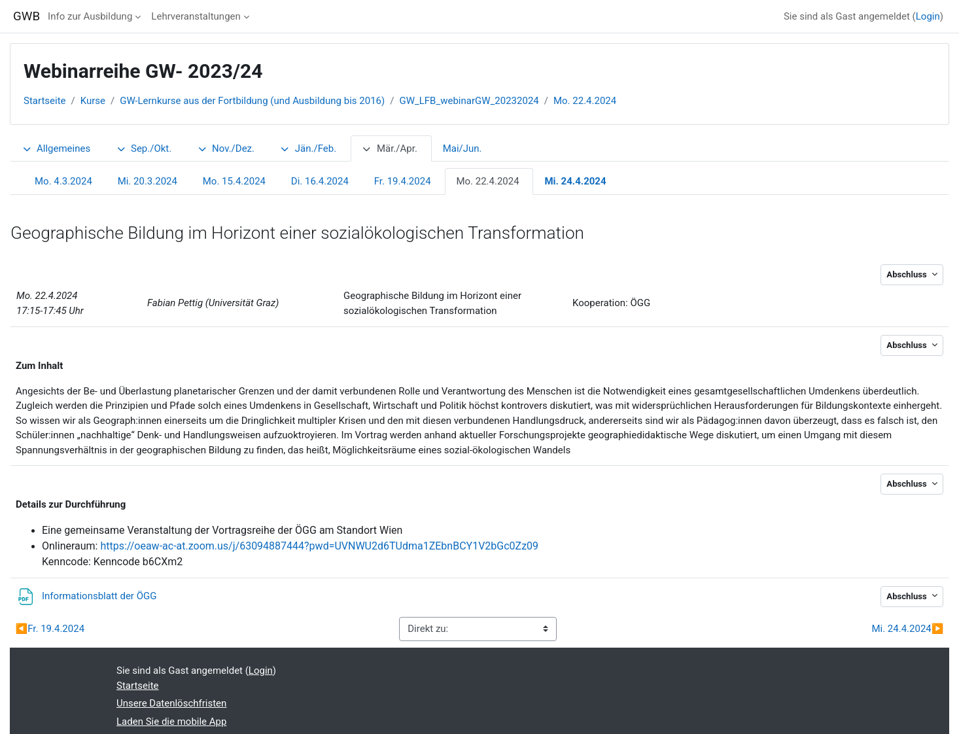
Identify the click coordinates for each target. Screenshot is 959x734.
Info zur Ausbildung (90, 16)
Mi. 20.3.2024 (147, 181)
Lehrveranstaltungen (195, 16)
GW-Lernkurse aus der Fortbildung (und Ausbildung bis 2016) (252, 101)
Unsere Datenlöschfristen (171, 703)
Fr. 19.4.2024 (402, 181)
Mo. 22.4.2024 (584, 101)
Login (928, 16)
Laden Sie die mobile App (171, 721)
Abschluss (907, 274)
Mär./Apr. (389, 148)
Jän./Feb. (308, 148)
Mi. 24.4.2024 (575, 181)
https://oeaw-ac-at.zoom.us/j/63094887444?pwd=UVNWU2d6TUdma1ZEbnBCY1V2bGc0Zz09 (319, 546)
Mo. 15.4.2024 (234, 181)
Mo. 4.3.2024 (63, 181)
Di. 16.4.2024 (320, 181)
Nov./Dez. (225, 148)
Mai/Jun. (462, 148)
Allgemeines (56, 148)
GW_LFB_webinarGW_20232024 (468, 101)
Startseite (45, 101)
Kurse (92, 101)
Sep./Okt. (143, 148)
